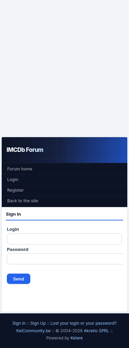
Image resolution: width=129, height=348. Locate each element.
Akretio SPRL (97, 330)
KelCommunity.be (34, 330)
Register (15, 190)
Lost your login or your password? (84, 323)
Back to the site (22, 200)
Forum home (19, 168)
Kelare (77, 337)
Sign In (19, 323)
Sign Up (38, 323)
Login (12, 179)
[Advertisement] (64, 68)
